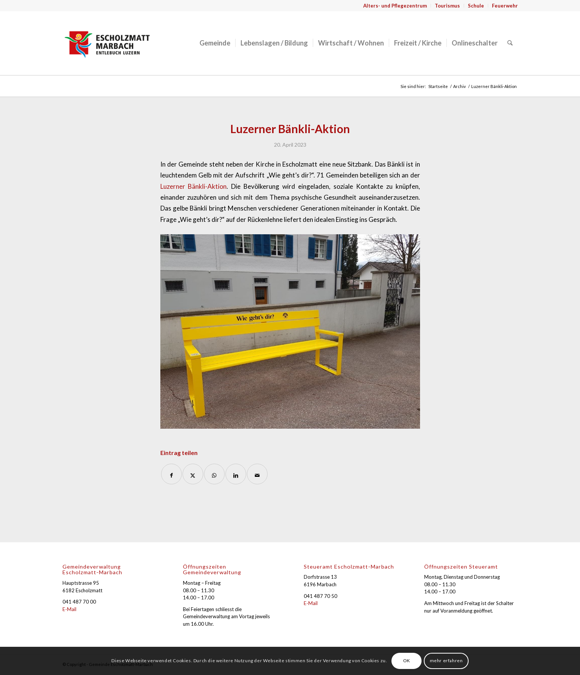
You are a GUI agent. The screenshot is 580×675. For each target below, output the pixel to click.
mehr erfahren (446, 660)
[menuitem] (395, 6)
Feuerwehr (505, 6)
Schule (476, 6)
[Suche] (510, 43)
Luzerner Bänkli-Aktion (193, 186)
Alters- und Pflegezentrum (395, 6)
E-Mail (69, 609)
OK (406, 660)
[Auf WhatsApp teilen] (214, 474)
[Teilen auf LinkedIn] (235, 474)
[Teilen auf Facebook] (171, 474)
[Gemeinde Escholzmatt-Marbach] (107, 43)
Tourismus (447, 6)
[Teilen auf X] (193, 474)
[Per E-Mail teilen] (257, 474)
